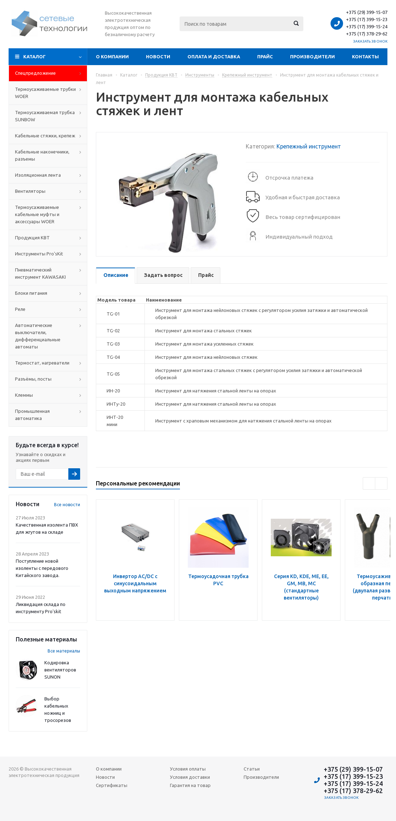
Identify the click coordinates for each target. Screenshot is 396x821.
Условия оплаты (188, 768)
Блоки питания (31, 292)
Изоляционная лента (38, 174)
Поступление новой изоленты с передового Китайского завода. (42, 568)
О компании (112, 56)
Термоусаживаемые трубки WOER (45, 93)
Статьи (252, 768)
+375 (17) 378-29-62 (366, 33)
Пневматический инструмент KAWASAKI (40, 273)
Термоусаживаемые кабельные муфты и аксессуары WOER (37, 214)
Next (381, 483)
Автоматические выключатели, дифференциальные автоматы (37, 336)
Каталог (34, 56)
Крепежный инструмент (309, 146)
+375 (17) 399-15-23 (366, 19)
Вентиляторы (30, 191)
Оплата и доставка (213, 56)
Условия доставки (190, 777)
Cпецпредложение (35, 72)
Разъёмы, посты (33, 378)
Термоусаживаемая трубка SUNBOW (45, 116)
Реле (20, 309)
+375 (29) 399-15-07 (366, 12)
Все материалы (64, 651)
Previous (369, 483)
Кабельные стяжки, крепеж (45, 135)
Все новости (67, 504)
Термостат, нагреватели (42, 362)
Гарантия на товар (190, 785)
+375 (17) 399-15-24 (366, 26)
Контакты (365, 56)
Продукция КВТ (32, 237)
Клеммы (24, 394)
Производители (312, 56)
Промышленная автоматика (32, 415)
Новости (158, 56)
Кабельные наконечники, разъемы (42, 155)
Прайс (265, 56)
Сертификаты (111, 785)
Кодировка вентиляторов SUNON (60, 669)
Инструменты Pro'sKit (39, 253)
